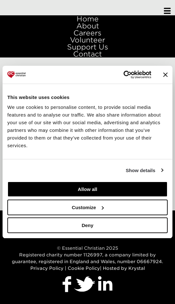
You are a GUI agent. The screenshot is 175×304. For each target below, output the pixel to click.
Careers (87, 32)
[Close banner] (165, 74)
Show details (141, 170)
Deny (88, 225)
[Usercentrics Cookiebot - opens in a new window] (123, 75)
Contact (87, 53)
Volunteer (87, 39)
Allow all (87, 189)
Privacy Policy (47, 268)
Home (88, 18)
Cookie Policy (84, 268)
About (87, 25)
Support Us (87, 46)
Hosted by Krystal (124, 268)
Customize (88, 207)
